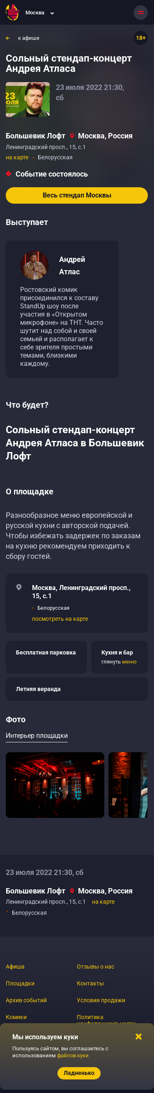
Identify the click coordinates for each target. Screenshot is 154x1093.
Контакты (90, 983)
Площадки (20, 983)
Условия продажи (101, 1000)
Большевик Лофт (35, 135)
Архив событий (26, 1000)
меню (129, 662)
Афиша (15, 966)
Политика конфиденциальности (106, 1020)
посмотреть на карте (60, 618)
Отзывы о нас (95, 966)
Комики (16, 1017)
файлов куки (73, 1055)
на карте (17, 157)
